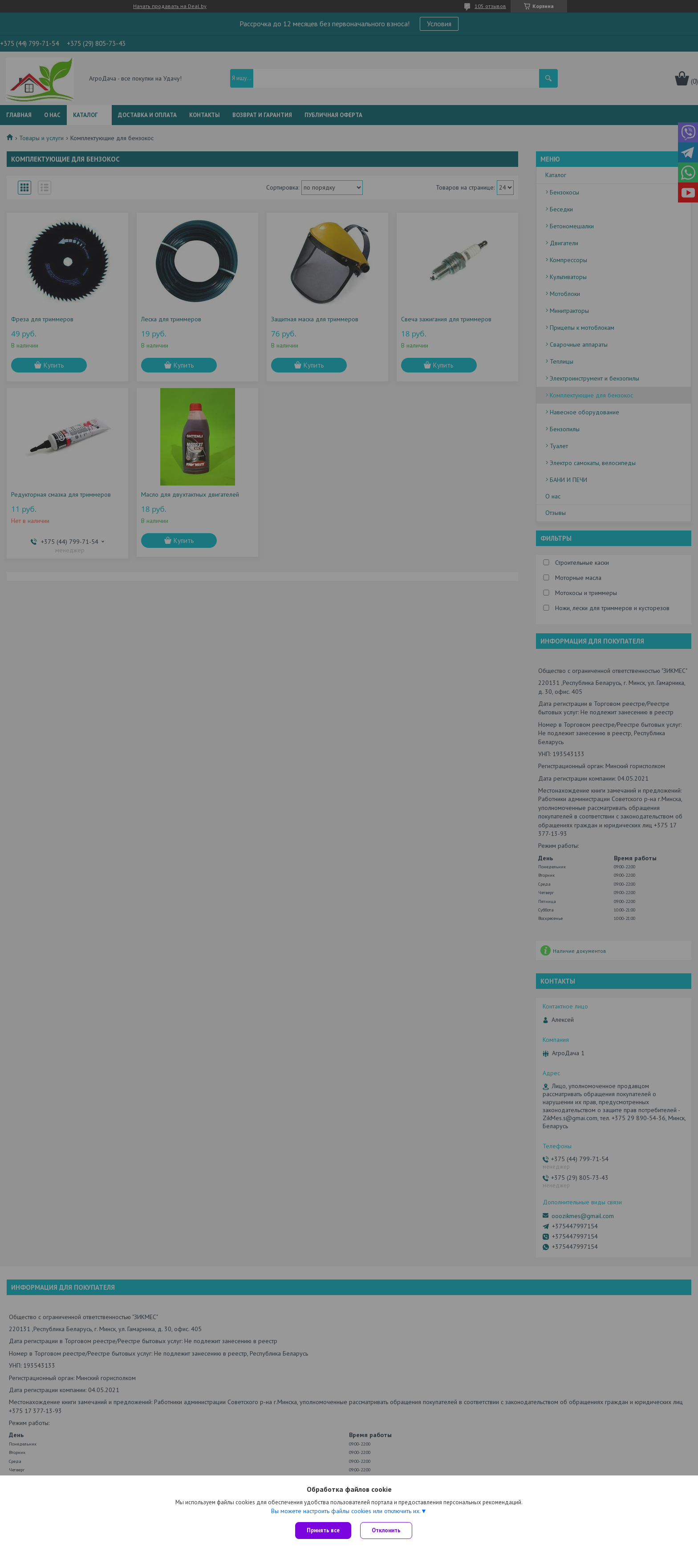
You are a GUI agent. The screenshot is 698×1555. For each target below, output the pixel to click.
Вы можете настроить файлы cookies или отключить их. (346, 1511)
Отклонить (386, 1530)
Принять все (323, 1530)
